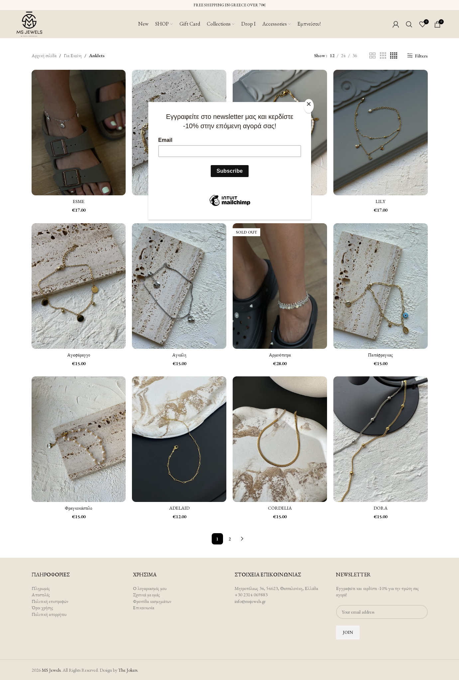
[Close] (309, 106)
